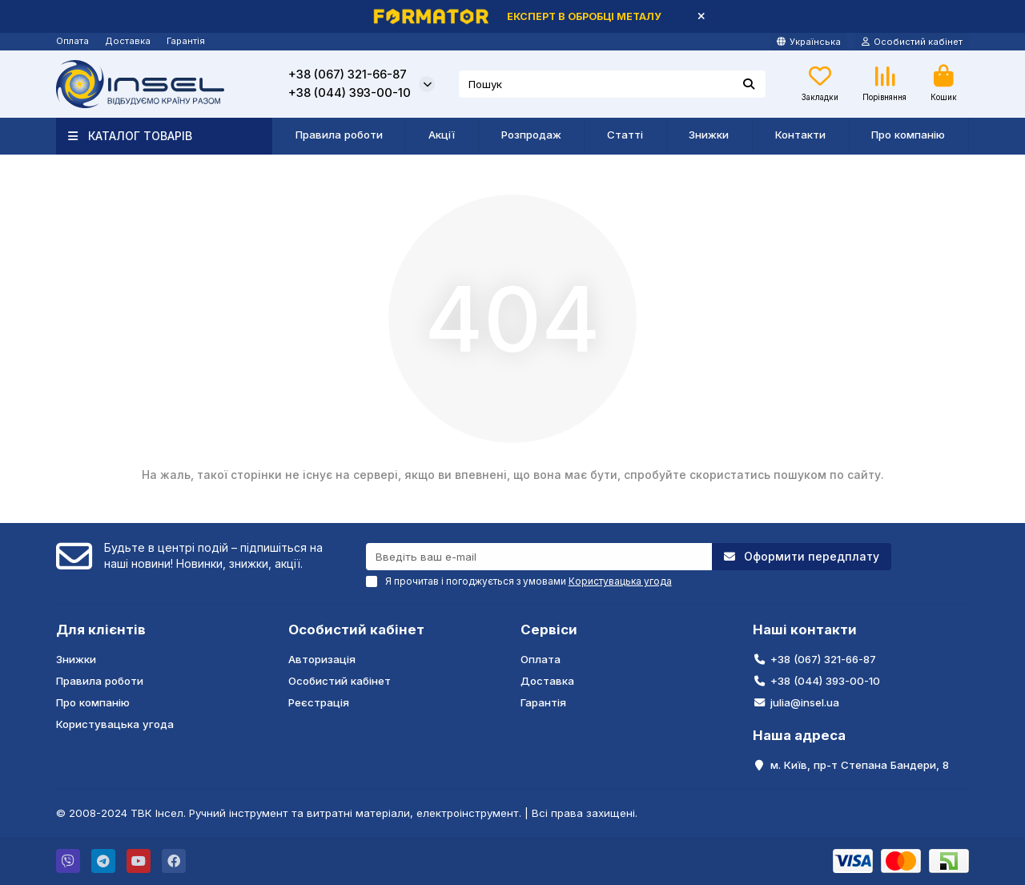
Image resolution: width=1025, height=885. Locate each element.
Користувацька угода (115, 724)
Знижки (709, 134)
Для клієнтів (101, 630)
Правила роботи (339, 134)
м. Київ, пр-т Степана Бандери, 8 (859, 764)
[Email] (539, 556)
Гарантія (186, 40)
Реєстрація (318, 702)
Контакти (800, 134)
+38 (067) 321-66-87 (347, 74)
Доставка (128, 40)
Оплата (72, 40)
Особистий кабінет (356, 630)
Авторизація (322, 659)
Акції (441, 134)
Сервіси (549, 630)
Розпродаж (531, 134)
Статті (625, 134)
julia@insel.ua (804, 702)
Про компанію (908, 134)
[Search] (612, 84)
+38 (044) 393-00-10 (349, 93)
